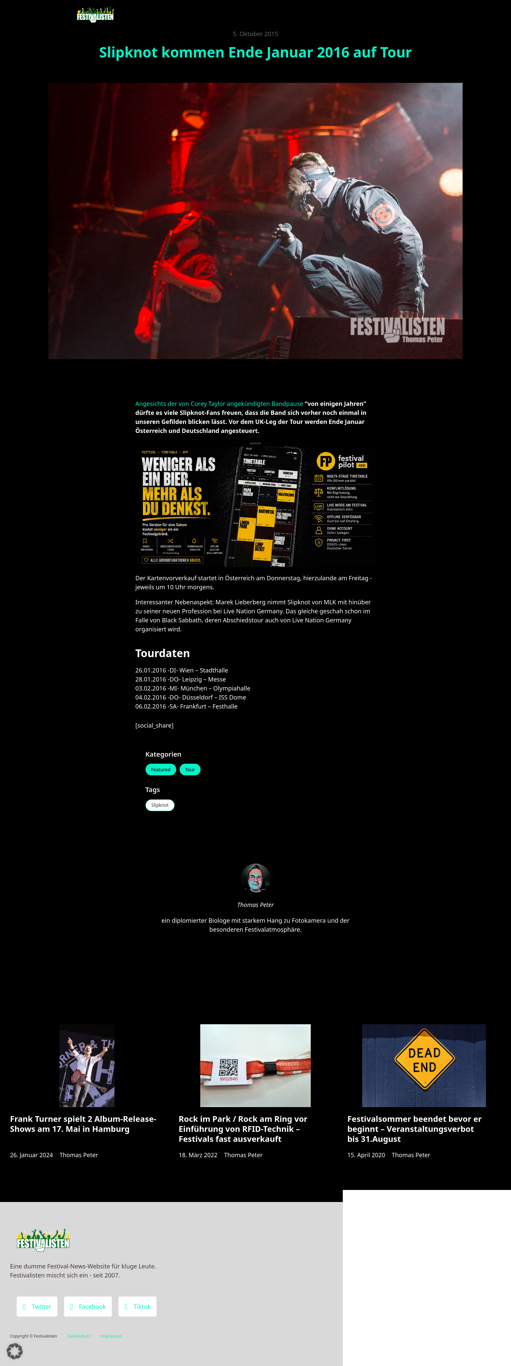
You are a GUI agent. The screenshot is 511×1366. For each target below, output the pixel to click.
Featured (162, 770)
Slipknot (161, 806)
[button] (14, 1351)
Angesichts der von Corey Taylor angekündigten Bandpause (219, 404)
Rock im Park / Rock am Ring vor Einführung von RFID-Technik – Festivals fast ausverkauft (243, 1131)
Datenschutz (78, 1336)
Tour (192, 770)
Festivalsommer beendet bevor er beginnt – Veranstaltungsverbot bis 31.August (414, 1131)
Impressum (111, 1336)
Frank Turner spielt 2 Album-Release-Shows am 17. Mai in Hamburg (83, 1125)
